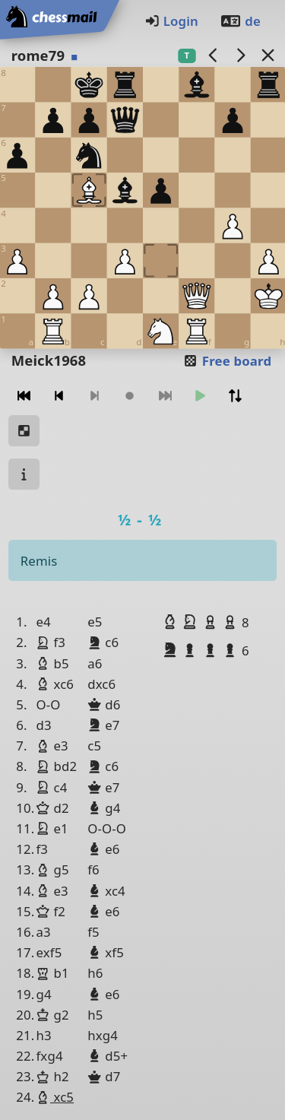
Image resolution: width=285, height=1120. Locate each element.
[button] (172, 622)
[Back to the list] (267, 55)
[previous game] (212, 55)
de (240, 21)
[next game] (240, 55)
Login (171, 21)
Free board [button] (226, 361)
